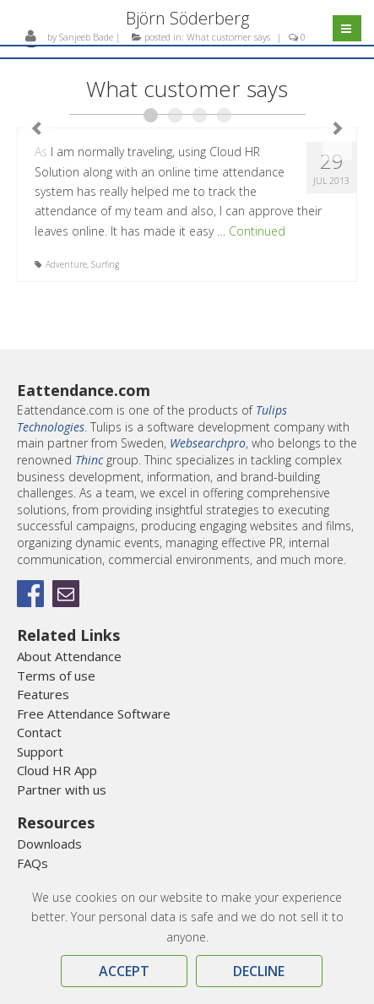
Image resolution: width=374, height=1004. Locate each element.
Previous (36, 128)
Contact (39, 732)
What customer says (228, 36)
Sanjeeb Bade (86, 36)
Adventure (66, 264)
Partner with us (61, 789)
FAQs (32, 863)
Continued (257, 231)
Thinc (89, 460)
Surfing (105, 264)
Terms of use (56, 675)
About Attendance (69, 656)
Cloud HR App (57, 770)
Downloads (49, 843)
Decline (259, 971)
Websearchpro (208, 443)
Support (40, 751)
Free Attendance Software (94, 713)
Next (337, 128)
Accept (124, 971)
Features (43, 694)
